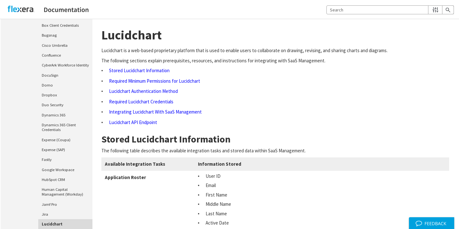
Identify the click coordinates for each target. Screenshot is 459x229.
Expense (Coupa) (56, 139)
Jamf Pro (49, 204)
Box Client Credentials (60, 25)
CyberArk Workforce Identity (65, 64)
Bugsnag (49, 35)
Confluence (51, 55)
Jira (45, 214)
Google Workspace (58, 169)
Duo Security (52, 104)
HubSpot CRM (53, 179)
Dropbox (49, 94)
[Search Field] (390, 9)
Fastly (47, 159)
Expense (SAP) (53, 149)
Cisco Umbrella (55, 45)
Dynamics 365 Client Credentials (59, 127)
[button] (435, 9)
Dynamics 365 (53, 114)
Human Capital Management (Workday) (62, 192)
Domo (47, 84)
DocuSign (50, 75)
